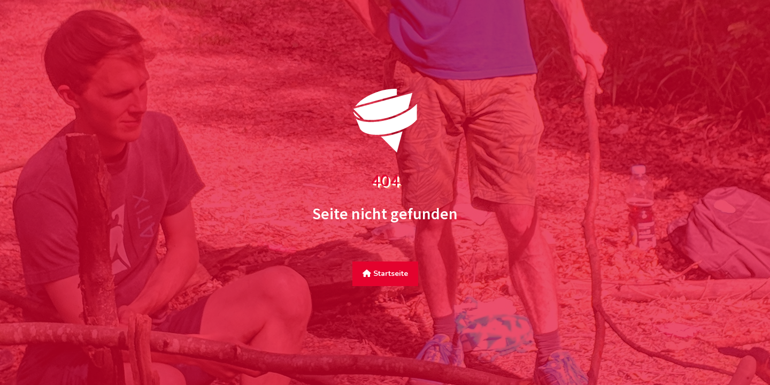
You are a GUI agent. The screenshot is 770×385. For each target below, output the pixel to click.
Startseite (385, 273)
